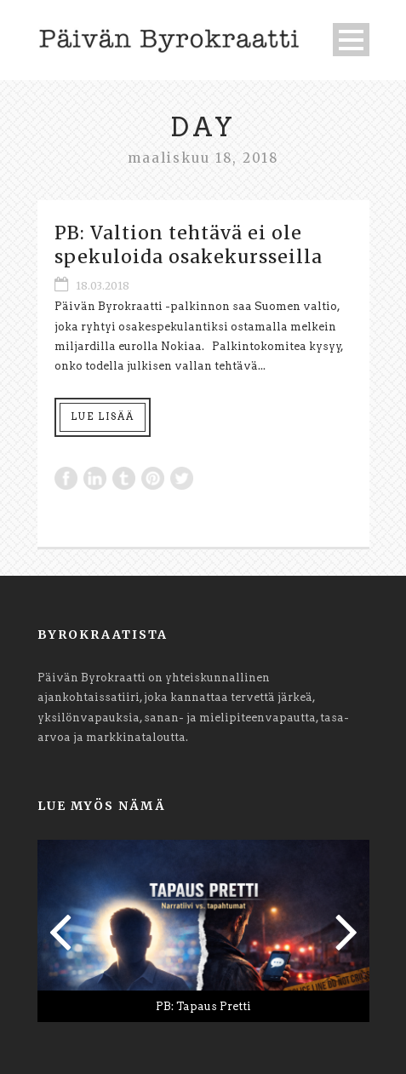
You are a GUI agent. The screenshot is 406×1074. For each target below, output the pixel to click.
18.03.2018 (102, 285)
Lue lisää (102, 416)
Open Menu (351, 39)
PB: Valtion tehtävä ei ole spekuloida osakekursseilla (188, 244)
